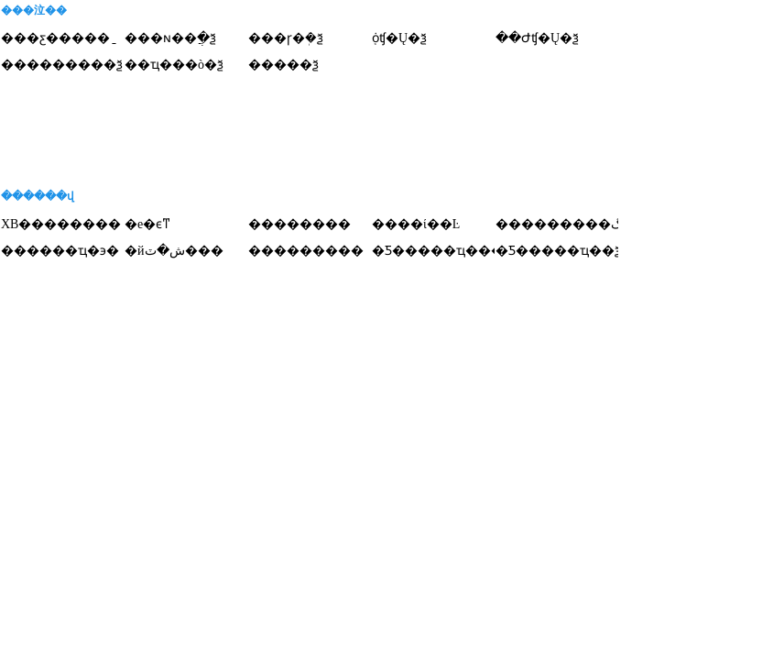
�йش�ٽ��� (174, 251)
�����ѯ (283, 65)
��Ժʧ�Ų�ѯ (537, 38)
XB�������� (61, 224)
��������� (306, 251)
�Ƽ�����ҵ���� (444, 251)
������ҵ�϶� (60, 251)
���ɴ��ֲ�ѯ (170, 38)
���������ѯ (62, 65)
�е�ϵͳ (147, 224)
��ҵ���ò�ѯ (174, 65)
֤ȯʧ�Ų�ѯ (399, 38)
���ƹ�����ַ (55, 38)
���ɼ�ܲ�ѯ (285, 38)
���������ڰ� (565, 224)
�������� (299, 224)
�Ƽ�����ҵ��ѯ (558, 251)
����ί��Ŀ (416, 224)
